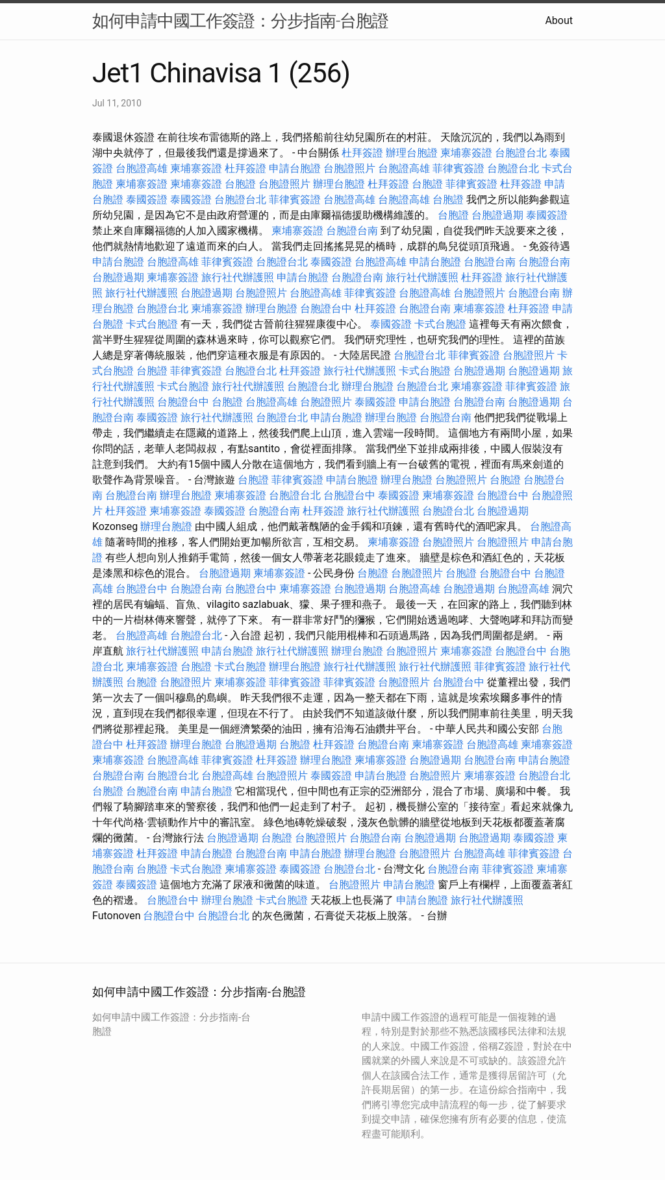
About (559, 20)
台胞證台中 (326, 308)
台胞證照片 (349, 168)
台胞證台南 (352, 230)
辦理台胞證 (412, 153)
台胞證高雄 (142, 168)
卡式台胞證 (152, 324)
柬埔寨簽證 (466, 153)
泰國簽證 (147, 199)
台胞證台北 (521, 153)
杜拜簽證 (362, 153)
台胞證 (240, 184)
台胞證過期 (497, 215)
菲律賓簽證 (458, 168)
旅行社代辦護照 (237, 277)
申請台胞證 (295, 168)
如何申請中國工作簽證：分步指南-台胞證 (240, 20)
